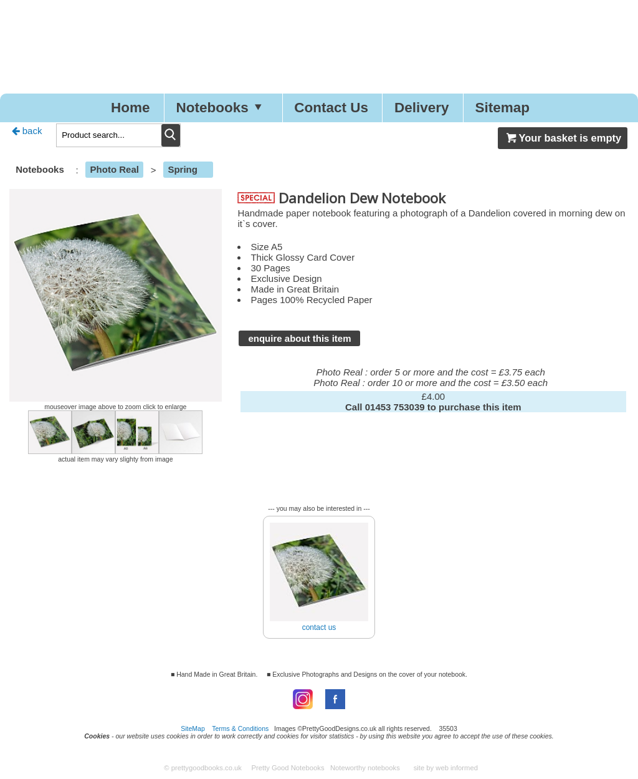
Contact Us (331, 107)
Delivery (421, 107)
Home (130, 107)
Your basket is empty (562, 137)
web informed (457, 768)
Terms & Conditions (240, 728)
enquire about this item (299, 338)
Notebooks (222, 107)
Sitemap (502, 107)
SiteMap (193, 728)
